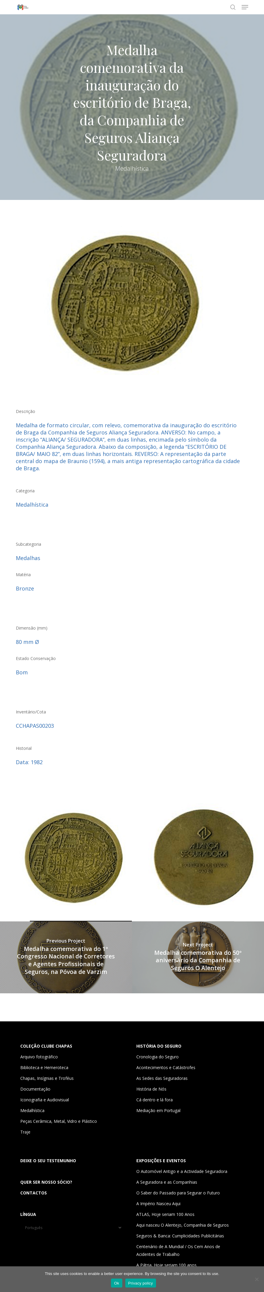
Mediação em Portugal (158, 1110)
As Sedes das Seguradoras (162, 1078)
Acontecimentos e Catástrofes (165, 1067)
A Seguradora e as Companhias (166, 1182)
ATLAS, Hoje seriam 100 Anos (165, 1214)
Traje (25, 1132)
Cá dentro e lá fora (154, 1100)
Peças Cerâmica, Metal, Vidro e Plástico (58, 1121)
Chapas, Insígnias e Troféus (47, 1078)
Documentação (35, 1089)
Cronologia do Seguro (157, 1057)
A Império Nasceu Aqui (158, 1203)
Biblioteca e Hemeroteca (44, 1067)
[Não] (257, 1279)
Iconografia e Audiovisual (44, 1100)
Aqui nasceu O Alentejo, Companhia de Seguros (182, 1225)
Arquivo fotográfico (39, 1057)
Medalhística (32, 1110)
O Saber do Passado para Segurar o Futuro (178, 1193)
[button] (245, 7)
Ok (116, 1283)
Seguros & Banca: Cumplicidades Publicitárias (180, 1236)
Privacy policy (140, 1283)
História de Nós (151, 1089)
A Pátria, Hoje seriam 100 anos (166, 1265)
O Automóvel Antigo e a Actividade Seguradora (181, 1171)
